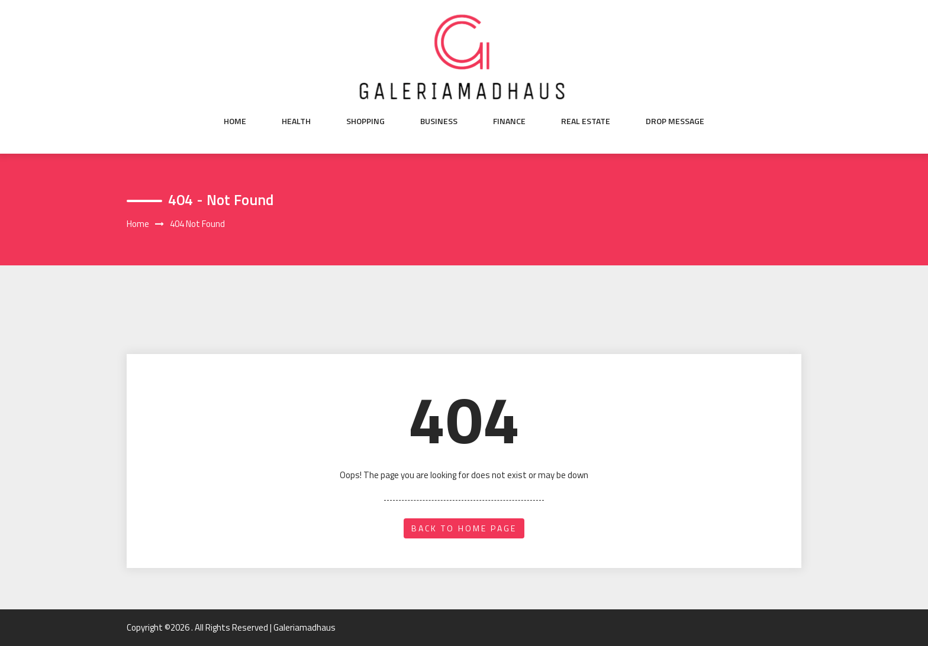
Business (438, 121)
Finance (509, 121)
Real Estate (585, 121)
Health (296, 121)
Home (235, 121)
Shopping (365, 121)
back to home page (464, 528)
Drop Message (675, 121)
